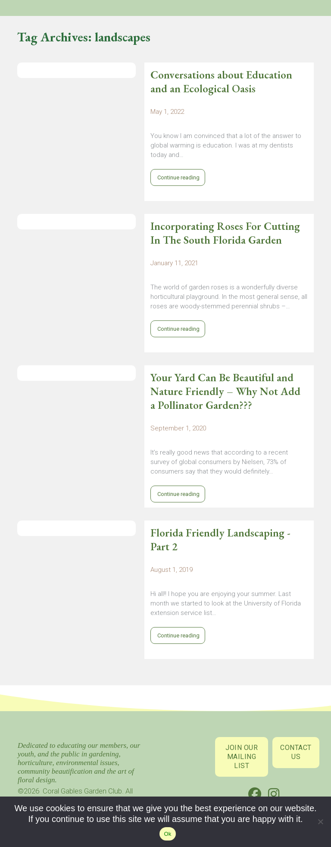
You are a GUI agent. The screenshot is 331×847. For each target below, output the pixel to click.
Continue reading (178, 177)
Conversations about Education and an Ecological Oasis (221, 81)
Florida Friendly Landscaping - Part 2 (220, 539)
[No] (320, 823)
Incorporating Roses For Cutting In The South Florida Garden (225, 233)
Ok (167, 834)
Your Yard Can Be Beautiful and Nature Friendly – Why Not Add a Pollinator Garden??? (225, 391)
